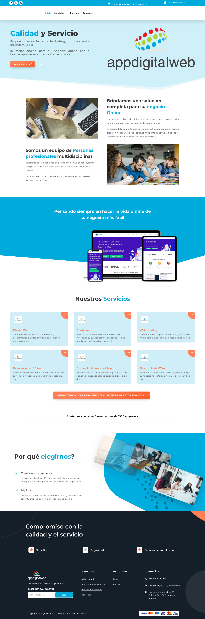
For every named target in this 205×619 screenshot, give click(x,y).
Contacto (88, 13)
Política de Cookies (91, 589)
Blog (115, 579)
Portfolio (75, 13)
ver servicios (22, 64)
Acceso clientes (176, 2)
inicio (48, 13)
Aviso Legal (87, 579)
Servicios (59, 13)
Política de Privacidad (93, 584)
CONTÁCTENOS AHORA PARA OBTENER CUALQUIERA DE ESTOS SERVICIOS (100, 395)
